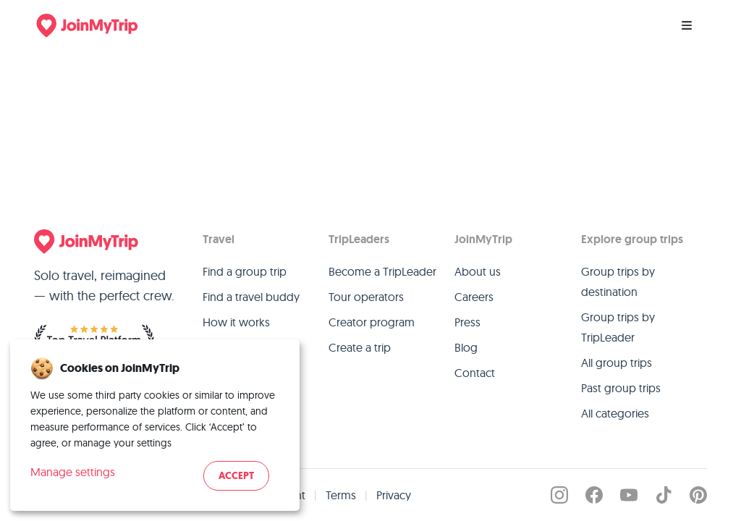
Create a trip (360, 347)
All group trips (616, 362)
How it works (236, 322)
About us (477, 271)
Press (467, 322)
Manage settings (72, 472)
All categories (615, 413)
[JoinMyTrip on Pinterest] (698, 495)
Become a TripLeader (382, 271)
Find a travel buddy (251, 296)
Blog (466, 347)
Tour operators (366, 296)
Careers (474, 296)
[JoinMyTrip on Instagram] (559, 495)
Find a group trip (245, 271)
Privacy (393, 495)
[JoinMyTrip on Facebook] (594, 495)
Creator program (372, 322)
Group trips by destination (618, 281)
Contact (474, 372)
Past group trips (621, 388)
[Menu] (686, 25)
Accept (236, 476)
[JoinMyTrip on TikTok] (663, 495)
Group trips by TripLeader (618, 327)
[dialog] (155, 425)
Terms (341, 495)
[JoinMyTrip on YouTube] (629, 495)
